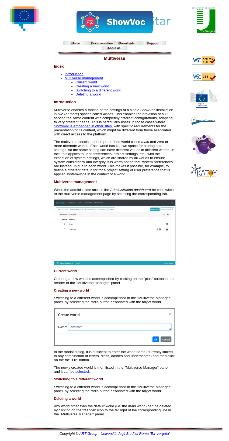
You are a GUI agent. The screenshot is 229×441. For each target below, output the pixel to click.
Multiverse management (84, 78)
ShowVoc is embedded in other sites (83, 126)
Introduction (74, 74)
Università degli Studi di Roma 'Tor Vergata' (134, 434)
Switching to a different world (98, 90)
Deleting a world (88, 94)
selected (82, 372)
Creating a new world (92, 86)
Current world (86, 82)
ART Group (88, 434)
